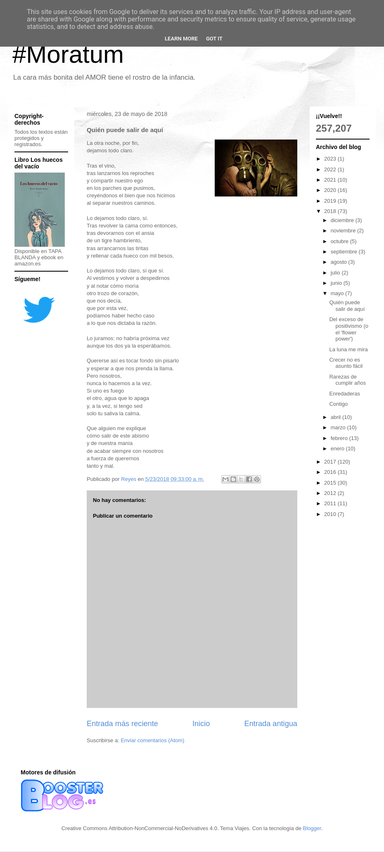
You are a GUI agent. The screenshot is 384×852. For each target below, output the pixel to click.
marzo (339, 427)
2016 (331, 472)
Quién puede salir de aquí (347, 305)
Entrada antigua (270, 723)
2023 (331, 159)
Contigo (338, 404)
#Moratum (68, 54)
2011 (331, 503)
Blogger (312, 828)
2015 (331, 483)
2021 (331, 180)
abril (336, 417)
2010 (331, 514)
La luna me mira (348, 349)
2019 (331, 201)
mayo (338, 293)
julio (336, 273)
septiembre (345, 251)
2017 (331, 462)
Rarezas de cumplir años (347, 380)
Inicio (201, 723)
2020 (331, 190)
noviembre (344, 230)
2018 (331, 211)
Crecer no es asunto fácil (346, 363)
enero (338, 448)
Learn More (181, 39)
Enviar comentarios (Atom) (152, 740)
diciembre (343, 220)
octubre (340, 241)
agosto (339, 262)
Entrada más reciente (122, 723)
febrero (340, 438)
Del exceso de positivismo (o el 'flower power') (348, 329)
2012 (331, 493)
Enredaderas (344, 393)
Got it (214, 39)
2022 (331, 169)
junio (337, 283)
